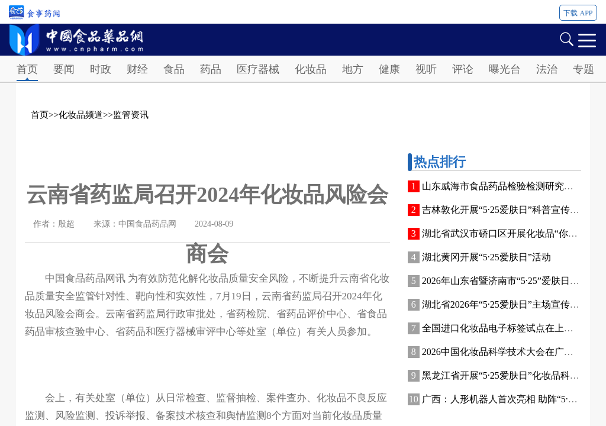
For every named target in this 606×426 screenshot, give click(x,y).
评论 (462, 69)
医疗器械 (258, 69)
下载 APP (577, 13)
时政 (100, 69)
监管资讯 (131, 115)
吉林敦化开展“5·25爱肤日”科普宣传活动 (505, 210)
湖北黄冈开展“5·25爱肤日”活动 (486, 257)
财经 (137, 69)
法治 (546, 69)
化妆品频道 (81, 115)
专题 (583, 69)
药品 (210, 69)
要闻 (64, 69)
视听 (426, 69)
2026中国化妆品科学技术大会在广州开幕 (507, 352)
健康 (389, 69)
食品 (174, 69)
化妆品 (311, 69)
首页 (27, 69)
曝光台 (505, 69)
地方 (352, 69)
